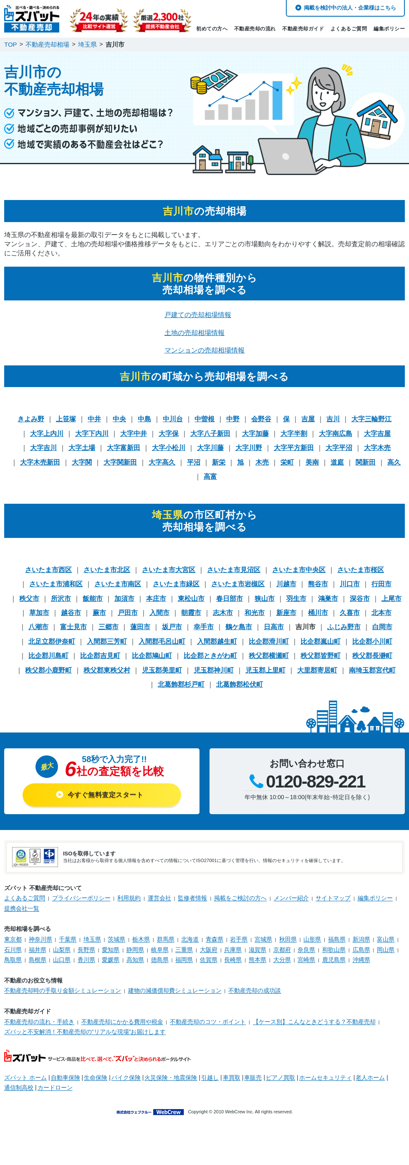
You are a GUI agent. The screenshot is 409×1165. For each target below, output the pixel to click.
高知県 (135, 959)
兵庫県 (233, 949)
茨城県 (116, 939)
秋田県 (288, 939)
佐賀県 (208, 959)
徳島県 (160, 959)
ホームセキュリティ (325, 1077)
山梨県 (62, 949)
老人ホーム (370, 1077)
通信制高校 (18, 1087)
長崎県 (233, 959)
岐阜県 (160, 949)
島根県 (37, 959)
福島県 (337, 939)
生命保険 (95, 1077)
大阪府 (208, 949)
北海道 (190, 939)
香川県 (86, 959)
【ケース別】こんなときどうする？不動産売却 (314, 1021)
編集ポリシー (389, 29)
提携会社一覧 (21, 908)
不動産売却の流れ (255, 29)
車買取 (231, 1077)
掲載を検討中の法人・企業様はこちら (350, 8)
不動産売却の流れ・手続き (39, 1021)
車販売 (253, 1077)
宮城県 (263, 939)
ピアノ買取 (280, 1077)
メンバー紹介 (291, 898)
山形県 (312, 939)
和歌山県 (334, 949)
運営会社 (159, 898)
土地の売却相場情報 (194, 332)
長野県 (86, 949)
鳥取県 (13, 959)
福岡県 (184, 959)
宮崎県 (306, 959)
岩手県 (238, 939)
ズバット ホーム (25, 1077)
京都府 (282, 949)
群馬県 (165, 939)
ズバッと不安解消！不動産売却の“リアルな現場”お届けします (85, 1031)
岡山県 (385, 949)
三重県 (184, 949)
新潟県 (361, 939)
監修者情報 (192, 898)
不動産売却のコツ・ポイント (208, 1021)
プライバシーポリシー (81, 898)
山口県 (62, 959)
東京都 (13, 939)
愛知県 (110, 949)
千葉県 (67, 939)
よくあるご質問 (349, 29)
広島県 (361, 949)
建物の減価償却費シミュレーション (175, 990)
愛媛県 (110, 959)
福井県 (37, 949)
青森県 (214, 939)
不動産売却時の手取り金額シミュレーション (62, 990)
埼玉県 (92, 939)
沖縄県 (361, 959)
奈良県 (306, 949)
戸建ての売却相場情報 (197, 314)
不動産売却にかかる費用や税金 (122, 1021)
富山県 (385, 939)
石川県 (13, 949)
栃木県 (141, 939)
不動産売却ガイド (303, 29)
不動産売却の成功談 (254, 990)
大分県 (282, 959)
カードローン (55, 1087)
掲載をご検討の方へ (240, 898)
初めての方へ (211, 29)
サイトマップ (333, 898)
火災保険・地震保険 (170, 1077)
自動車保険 (65, 1077)
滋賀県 (257, 949)
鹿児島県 (334, 959)
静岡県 (135, 949)
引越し (210, 1077)
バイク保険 (126, 1077)
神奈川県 (40, 939)
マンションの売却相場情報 (204, 350)
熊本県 (257, 959)
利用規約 (129, 898)
